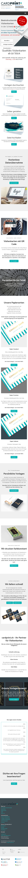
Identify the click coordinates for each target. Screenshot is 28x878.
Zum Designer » (14, 261)
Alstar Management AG (6, 835)
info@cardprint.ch (7, 8)
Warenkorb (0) (19, 5)
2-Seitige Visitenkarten (5, 819)
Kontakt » (14, 783)
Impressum (3, 809)
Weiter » (14, 91)
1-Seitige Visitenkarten (5, 818)
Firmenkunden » (7, 48)
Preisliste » (9, 602)
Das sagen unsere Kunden (6, 808)
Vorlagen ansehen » (8, 44)
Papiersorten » (14, 565)
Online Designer (4, 821)
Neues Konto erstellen (19, 8)
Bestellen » (7, 40)
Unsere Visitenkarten (5, 817)
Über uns (3, 813)
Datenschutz (3, 810)
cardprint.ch (3, 834)
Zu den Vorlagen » (14, 699)
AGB (2, 812)
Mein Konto (3, 826)
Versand (3, 822)
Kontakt (2, 827)
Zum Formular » (14, 183)
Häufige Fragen (4, 828)
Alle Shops (3, 830)
